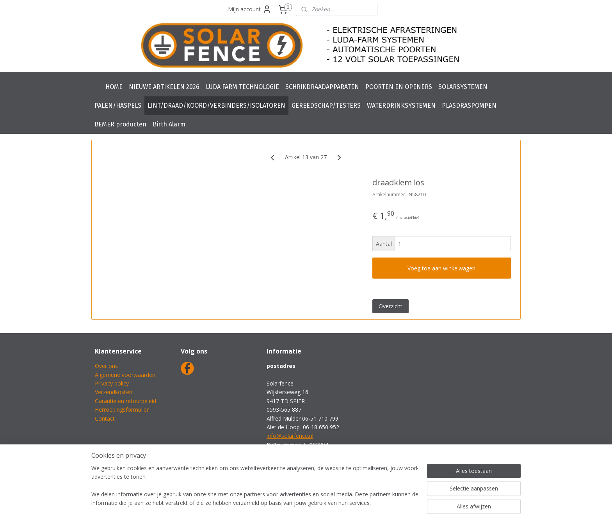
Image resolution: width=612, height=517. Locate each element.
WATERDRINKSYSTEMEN (401, 105)
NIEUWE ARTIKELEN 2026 (164, 87)
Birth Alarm (169, 124)
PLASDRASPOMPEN (469, 105)
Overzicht (390, 306)
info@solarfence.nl (290, 435)
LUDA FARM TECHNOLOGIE (242, 87)
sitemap (281, 503)
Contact (105, 418)
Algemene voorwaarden (125, 374)
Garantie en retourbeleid (125, 401)
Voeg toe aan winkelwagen (442, 268)
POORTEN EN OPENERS (398, 87)
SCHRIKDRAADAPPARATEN (322, 87)
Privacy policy (112, 383)
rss (298, 503)
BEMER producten (120, 124)
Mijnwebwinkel (396, 503)
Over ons (106, 366)
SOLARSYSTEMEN (462, 87)
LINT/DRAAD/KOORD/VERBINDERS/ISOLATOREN (216, 105)
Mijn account (250, 9)
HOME (114, 87)
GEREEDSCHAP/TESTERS (326, 105)
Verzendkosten (113, 392)
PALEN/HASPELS (117, 105)
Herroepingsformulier (122, 409)
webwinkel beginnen (328, 503)
